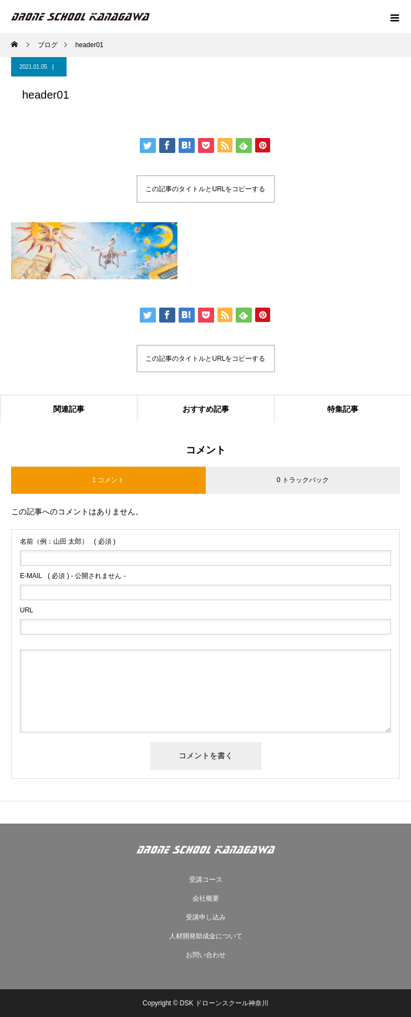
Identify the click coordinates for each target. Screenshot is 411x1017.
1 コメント (108, 480)
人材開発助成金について (205, 936)
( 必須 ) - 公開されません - (73, 576)
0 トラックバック (303, 480)
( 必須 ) (67, 541)
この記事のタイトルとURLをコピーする (205, 189)
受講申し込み (206, 917)
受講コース (205, 879)
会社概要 (205, 898)
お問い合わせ (206, 955)
